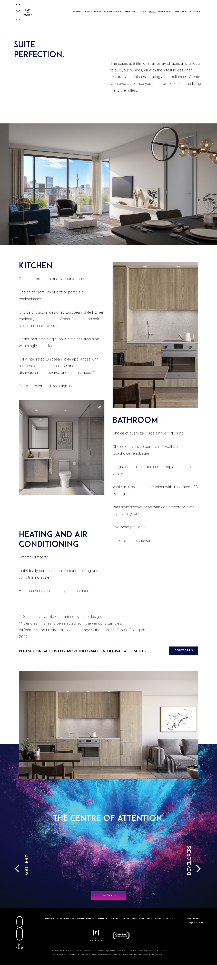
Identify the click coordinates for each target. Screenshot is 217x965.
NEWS (185, 12)
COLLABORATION (92, 12)
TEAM (176, 12)
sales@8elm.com (194, 923)
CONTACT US (183, 650)
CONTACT (195, 12)
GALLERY (142, 12)
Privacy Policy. (158, 954)
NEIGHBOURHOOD (113, 12)
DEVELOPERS (164, 12)
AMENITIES (130, 12)
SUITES (152, 12)
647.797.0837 (194, 919)
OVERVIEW (76, 12)
